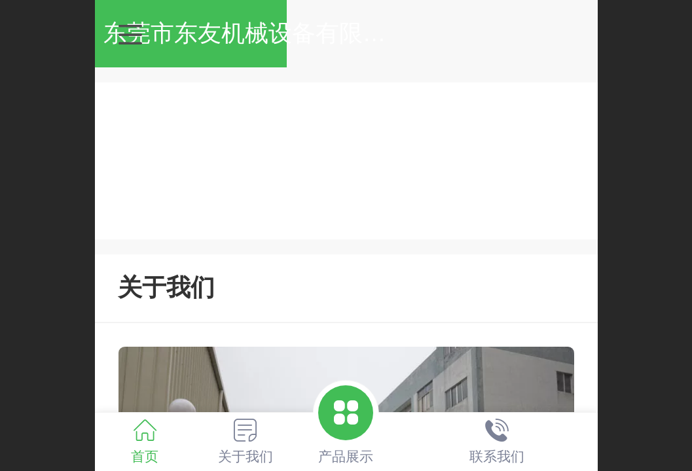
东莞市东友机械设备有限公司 (359, 33)
